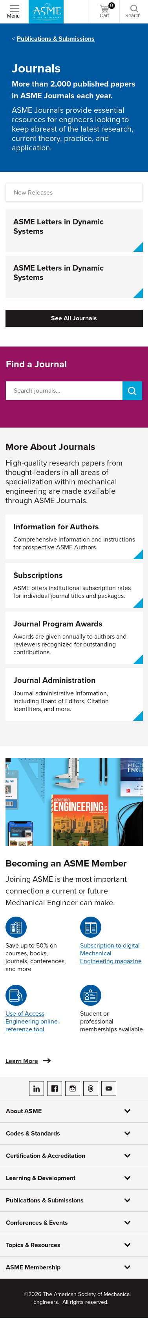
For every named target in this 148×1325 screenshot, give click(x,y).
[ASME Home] (46, 11)
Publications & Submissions (56, 39)
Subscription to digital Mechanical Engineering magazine (111, 953)
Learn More (21, 1061)
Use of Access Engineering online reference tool (31, 1021)
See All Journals (74, 318)
